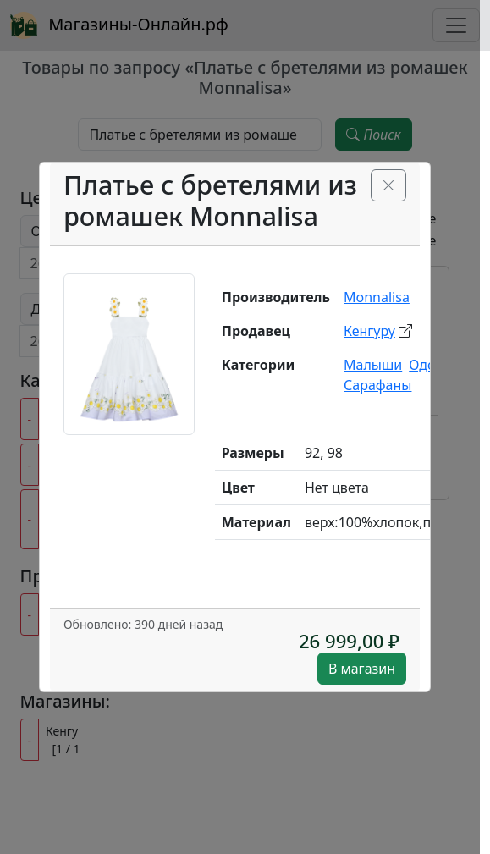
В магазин (361, 668)
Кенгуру (369, 331)
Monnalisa (377, 297)
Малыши (373, 364)
